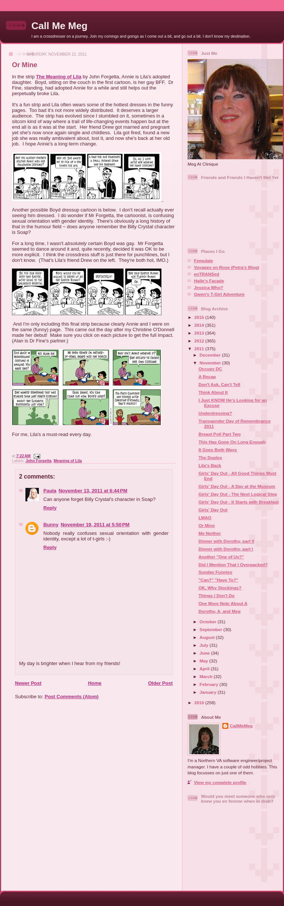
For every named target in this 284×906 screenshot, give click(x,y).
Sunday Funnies (215, 572)
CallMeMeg (241, 725)
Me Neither (209, 533)
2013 (199, 332)
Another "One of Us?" (221, 556)
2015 (199, 317)
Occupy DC (210, 368)
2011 (199, 348)
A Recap (207, 376)
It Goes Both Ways (217, 449)
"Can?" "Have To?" (218, 579)
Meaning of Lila (67, 461)
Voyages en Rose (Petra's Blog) (226, 267)
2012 (199, 340)
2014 (199, 325)
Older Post (160, 683)
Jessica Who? (208, 287)
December (211, 354)
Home (94, 683)
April (205, 668)
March (207, 676)
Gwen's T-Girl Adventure (219, 294)
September (211, 629)
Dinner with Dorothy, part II (226, 541)
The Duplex (210, 457)
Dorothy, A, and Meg (219, 611)
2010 (199, 702)
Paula (49, 490)
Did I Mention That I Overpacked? (233, 564)
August (208, 637)
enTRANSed (206, 274)
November (211, 362)
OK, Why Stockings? (219, 587)
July (205, 645)
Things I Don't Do (216, 595)
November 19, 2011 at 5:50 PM (95, 524)
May (204, 660)
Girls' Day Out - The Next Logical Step (237, 494)
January (208, 692)
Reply (49, 508)
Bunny (50, 524)
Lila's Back (209, 465)
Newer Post (28, 683)
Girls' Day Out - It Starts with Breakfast (238, 501)
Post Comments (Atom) (72, 696)
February (209, 684)
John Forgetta (38, 461)
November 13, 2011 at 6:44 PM (93, 490)
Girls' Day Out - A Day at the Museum (236, 486)
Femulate (203, 260)
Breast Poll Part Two (219, 434)
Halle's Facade (209, 280)
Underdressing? (215, 413)
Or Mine (24, 65)
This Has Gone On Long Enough (232, 441)
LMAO (204, 517)
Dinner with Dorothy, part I (225, 548)
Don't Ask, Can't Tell (219, 384)
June (205, 652)
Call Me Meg (59, 25)
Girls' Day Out (212, 509)
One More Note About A (222, 603)
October (208, 621)
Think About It (213, 392)
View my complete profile (220, 782)
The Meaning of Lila (58, 76)
